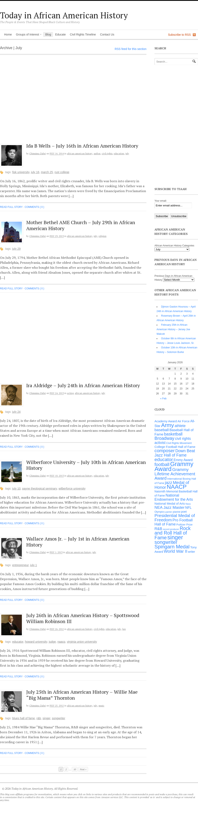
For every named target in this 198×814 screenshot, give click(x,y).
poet (184, 511)
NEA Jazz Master (169, 507)
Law (124, 629)
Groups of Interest (28, 35)
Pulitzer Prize (184, 524)
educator (17, 641)
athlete (180, 426)
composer (164, 450)
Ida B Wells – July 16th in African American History (82, 145)
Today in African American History (64, 15)
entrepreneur (20, 565)
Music (101, 705)
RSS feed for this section (130, 49)
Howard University (36, 641)
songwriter (58, 718)
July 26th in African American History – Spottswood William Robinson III (82, 618)
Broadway (164, 438)
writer (191, 551)
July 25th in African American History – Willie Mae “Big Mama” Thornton (82, 695)
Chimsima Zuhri (37, 153)
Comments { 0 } (34, 207)
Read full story (11, 207)
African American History (79, 153)
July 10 (16, 488)
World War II (175, 551)
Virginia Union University (82, 641)
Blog (48, 34)
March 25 (47, 172)
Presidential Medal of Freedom (174, 517)
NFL (188, 507)
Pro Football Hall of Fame (173, 522)
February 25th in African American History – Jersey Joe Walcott (173, 329)
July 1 (33, 565)
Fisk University (20, 172)
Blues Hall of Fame (23, 718)
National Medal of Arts (169, 503)
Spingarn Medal (172, 546)
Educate (60, 34)
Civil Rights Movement (179, 443)
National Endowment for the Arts (173, 497)
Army (167, 425)
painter (168, 512)
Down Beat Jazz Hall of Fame (174, 452)
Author (97, 153)
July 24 (16, 411)
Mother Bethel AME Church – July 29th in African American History (80, 225)
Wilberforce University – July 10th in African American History (86, 465)
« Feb (163, 398)
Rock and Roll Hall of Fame (172, 533)
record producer (171, 529)
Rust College (61, 172)
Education (119, 153)
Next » (83, 769)
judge (52, 641)
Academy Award (165, 421)
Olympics (159, 511)
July (127, 153)
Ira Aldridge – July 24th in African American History (83, 385)
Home (8, 34)
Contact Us (107, 34)
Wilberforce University (72, 488)
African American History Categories (174, 245)
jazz (168, 482)
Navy (188, 504)
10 (74, 769)
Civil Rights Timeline (83, 34)
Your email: (160, 200)
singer (46, 718)
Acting (70, 393)
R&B (39, 718)
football (162, 464)
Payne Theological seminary (39, 488)
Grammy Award (173, 466)
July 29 (16, 248)
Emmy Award (183, 460)
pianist (176, 511)
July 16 (35, 172)
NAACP (61, 641)
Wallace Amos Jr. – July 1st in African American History (77, 541)
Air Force (184, 421)
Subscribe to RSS (179, 34)
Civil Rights (107, 153)
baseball (161, 430)
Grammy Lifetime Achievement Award (174, 473)
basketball (173, 434)
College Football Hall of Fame (174, 446)
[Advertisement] (38, 101)
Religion (102, 236)
